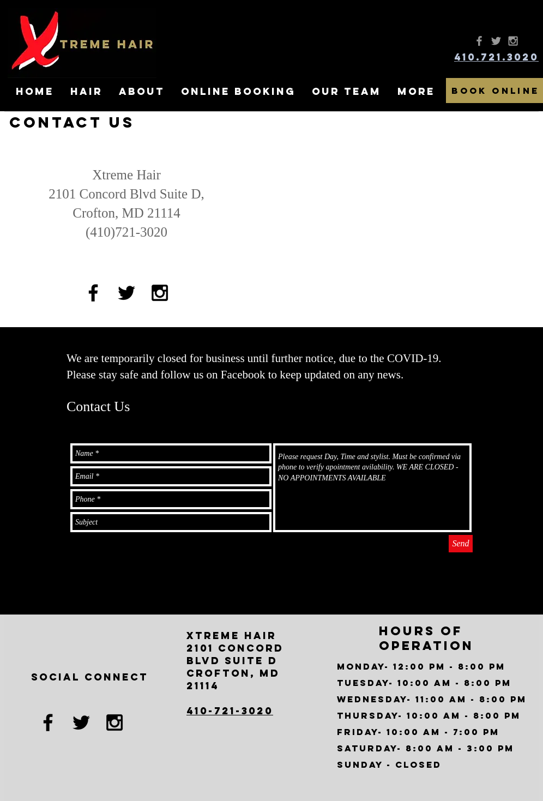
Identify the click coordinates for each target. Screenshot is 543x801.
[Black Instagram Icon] (159, 292)
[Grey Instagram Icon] (513, 40)
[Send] (461, 543)
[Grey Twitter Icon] (496, 40)
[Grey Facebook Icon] (479, 40)
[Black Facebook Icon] (93, 292)
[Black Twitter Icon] (126, 292)
